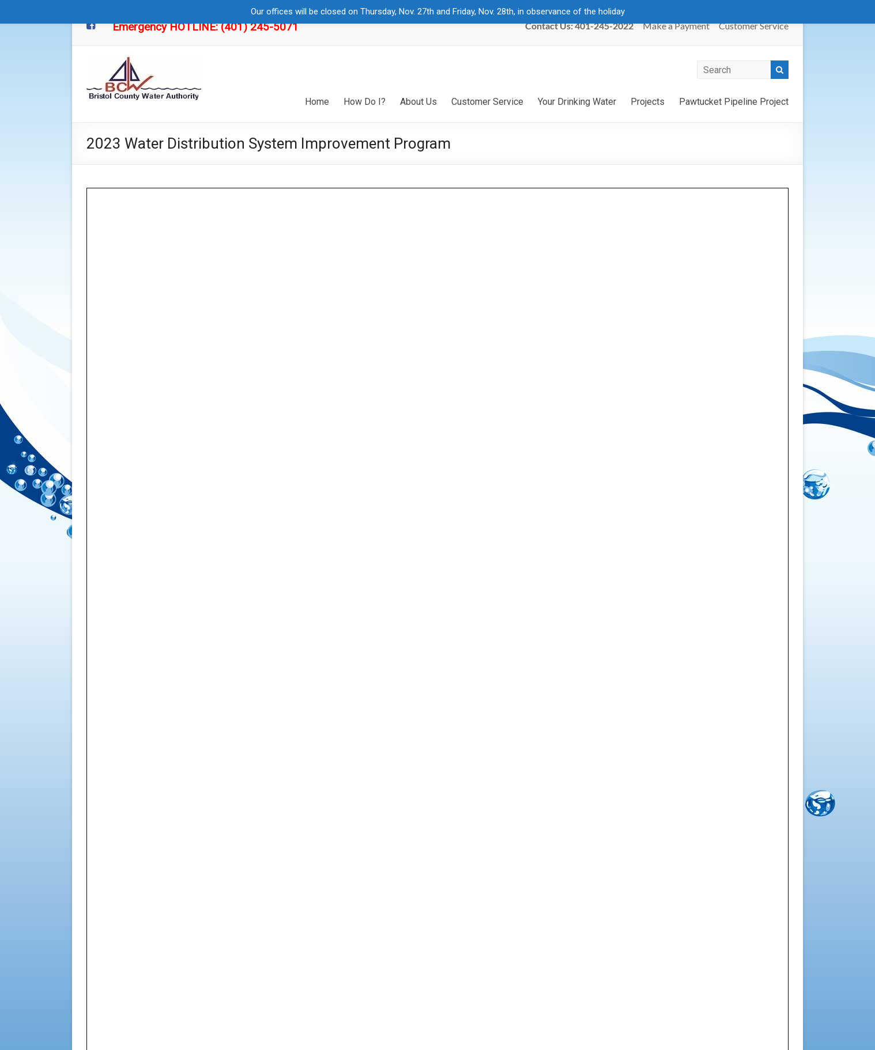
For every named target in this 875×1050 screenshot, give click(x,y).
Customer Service (754, 25)
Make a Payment (676, 25)
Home (317, 101)
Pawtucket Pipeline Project (734, 101)
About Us (418, 101)
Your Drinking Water (577, 101)
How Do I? (365, 101)
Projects (648, 101)
